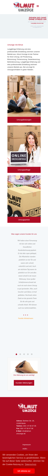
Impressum (27, 445)
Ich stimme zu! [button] (24, 471)
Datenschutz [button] (30, 464)
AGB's (25, 449)
